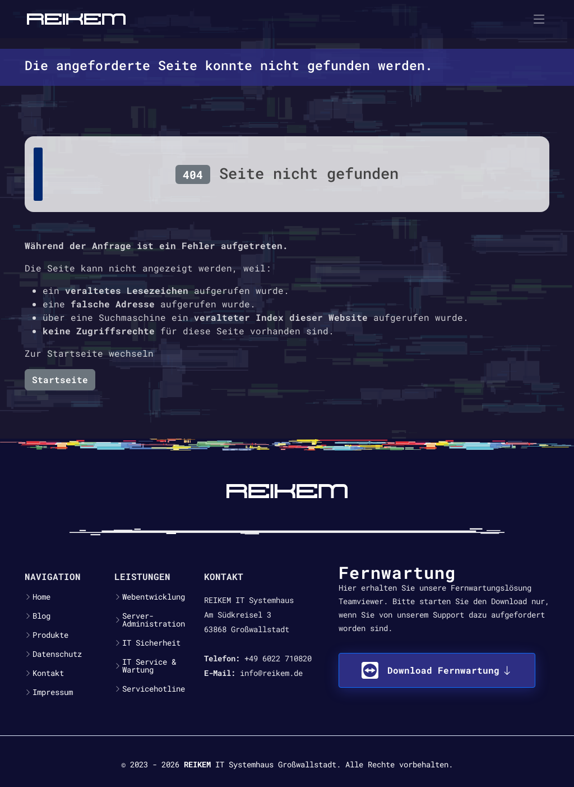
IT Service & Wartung (149, 666)
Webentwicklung (153, 597)
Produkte (50, 635)
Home (41, 597)
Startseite (60, 379)
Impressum (53, 692)
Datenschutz (57, 654)
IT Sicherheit (151, 643)
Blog (41, 616)
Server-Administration (153, 620)
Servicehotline (153, 689)
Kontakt (48, 673)
